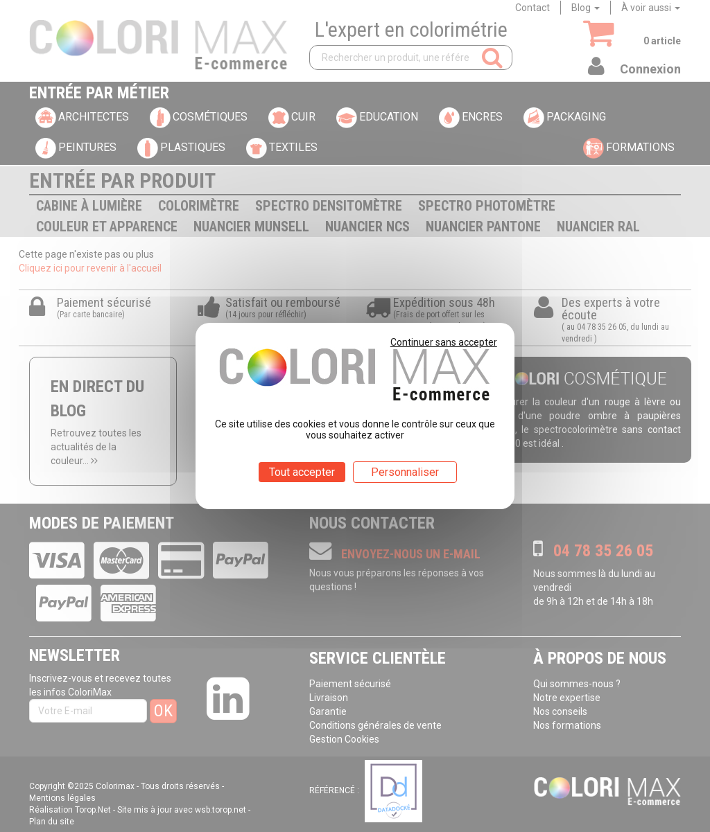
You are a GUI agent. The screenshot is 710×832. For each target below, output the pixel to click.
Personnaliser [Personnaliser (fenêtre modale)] (405, 472)
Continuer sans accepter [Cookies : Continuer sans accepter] (443, 342)
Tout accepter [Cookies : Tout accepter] (302, 472)
